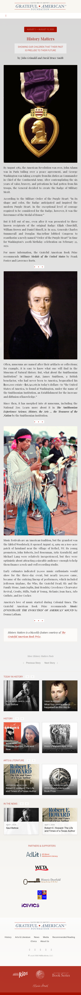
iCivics (34, 941)
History (8, 937)
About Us (44, 941)
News (36, 937)
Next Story (52, 663)
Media (46, 937)
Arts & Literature (22, 937)
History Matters (40, 38)
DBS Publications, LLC (43, 955)
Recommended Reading (63, 937)
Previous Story (31, 663)
